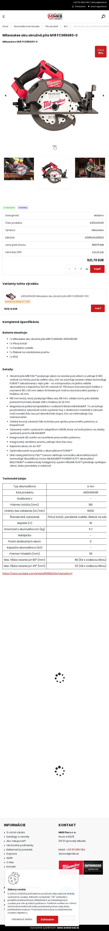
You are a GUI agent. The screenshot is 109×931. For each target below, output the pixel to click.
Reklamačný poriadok (19, 849)
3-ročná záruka (15, 832)
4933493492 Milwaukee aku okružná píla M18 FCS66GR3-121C (55, 296)
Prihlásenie (80, 6)
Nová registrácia (99, 6)
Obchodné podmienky (19, 845)
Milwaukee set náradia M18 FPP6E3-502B (27, 779)
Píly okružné (51, 26)
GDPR (9, 858)
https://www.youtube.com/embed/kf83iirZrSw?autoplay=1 (37, 573)
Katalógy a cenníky (17, 836)
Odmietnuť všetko (22, 919)
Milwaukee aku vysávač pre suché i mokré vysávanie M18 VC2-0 (80, 779)
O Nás (10, 862)
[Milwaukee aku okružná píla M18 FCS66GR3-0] (54, 95)
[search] (103, 16)
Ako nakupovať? (16, 841)
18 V (66, 26)
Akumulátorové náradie (27, 26)
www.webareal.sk (68, 927)
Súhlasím (47, 919)
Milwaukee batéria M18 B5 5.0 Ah (25, 683)
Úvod (5, 26)
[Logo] (54, 16)
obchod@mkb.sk (69, 853)
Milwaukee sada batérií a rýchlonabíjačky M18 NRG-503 (77, 685)
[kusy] (75, 269)
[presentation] (5, 95)
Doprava (11, 853)
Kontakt (11, 866)
